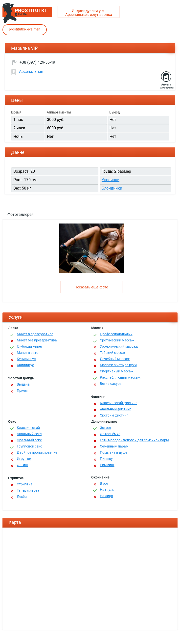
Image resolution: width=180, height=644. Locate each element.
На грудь (107, 490)
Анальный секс (29, 434)
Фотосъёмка (110, 434)
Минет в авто (27, 353)
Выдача (23, 384)
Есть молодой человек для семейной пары (134, 440)
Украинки (110, 179)
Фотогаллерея (20, 214)
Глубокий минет (30, 346)
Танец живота (28, 490)
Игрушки (24, 459)
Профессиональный (116, 334)
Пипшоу (106, 459)
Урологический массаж (119, 346)
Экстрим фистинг (114, 415)
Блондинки (112, 188)
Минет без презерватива (37, 340)
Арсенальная (31, 71)
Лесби (22, 497)
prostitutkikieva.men (24, 29)
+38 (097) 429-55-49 (37, 62)
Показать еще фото (91, 287)
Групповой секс (29, 446)
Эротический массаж (117, 340)
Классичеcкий (28, 428)
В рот (104, 483)
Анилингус (25, 365)
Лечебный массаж (115, 359)
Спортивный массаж (117, 371)
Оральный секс (29, 440)
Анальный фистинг (115, 409)
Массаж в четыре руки (118, 365)
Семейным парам (114, 446)
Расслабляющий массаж (120, 377)
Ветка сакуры (111, 384)
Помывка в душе (113, 452)
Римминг (107, 465)
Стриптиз (24, 484)
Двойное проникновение (37, 452)
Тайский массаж (113, 353)
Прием (22, 390)
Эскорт (105, 428)
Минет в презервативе (35, 334)
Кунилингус (26, 359)
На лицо (106, 496)
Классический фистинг (118, 403)
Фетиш (22, 465)
